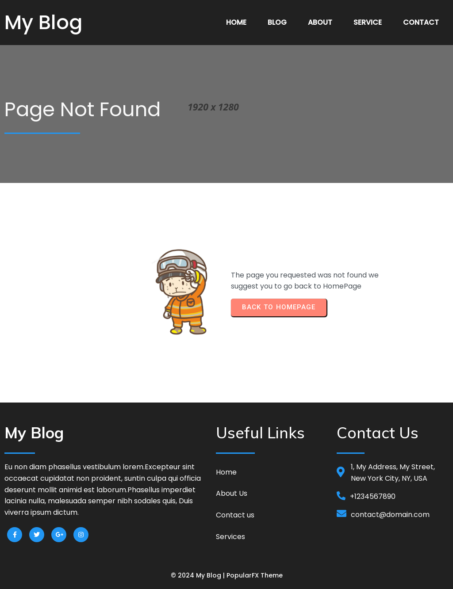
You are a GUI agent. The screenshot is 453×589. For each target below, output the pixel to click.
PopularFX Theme (254, 575)
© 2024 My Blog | (198, 575)
